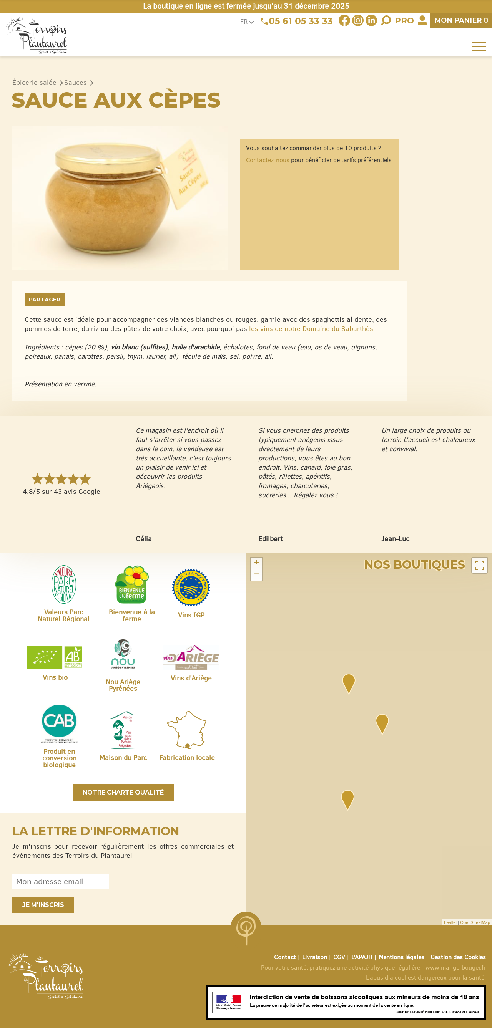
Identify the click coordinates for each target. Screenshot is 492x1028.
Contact (285, 957)
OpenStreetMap (475, 922)
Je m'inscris (43, 905)
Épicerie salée (34, 82)
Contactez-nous (267, 160)
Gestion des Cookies (458, 957)
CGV (339, 957)
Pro (404, 20)
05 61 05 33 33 (301, 21)
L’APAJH (361, 957)
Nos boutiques (414, 565)
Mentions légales (401, 957)
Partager (44, 299)
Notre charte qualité (123, 792)
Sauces (75, 82)
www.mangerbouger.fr (456, 967)
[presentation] (175, 882)
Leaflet (450, 922)
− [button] (256, 575)
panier (461, 20)
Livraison (314, 957)
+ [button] (256, 563)
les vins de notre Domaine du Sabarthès (311, 328)
